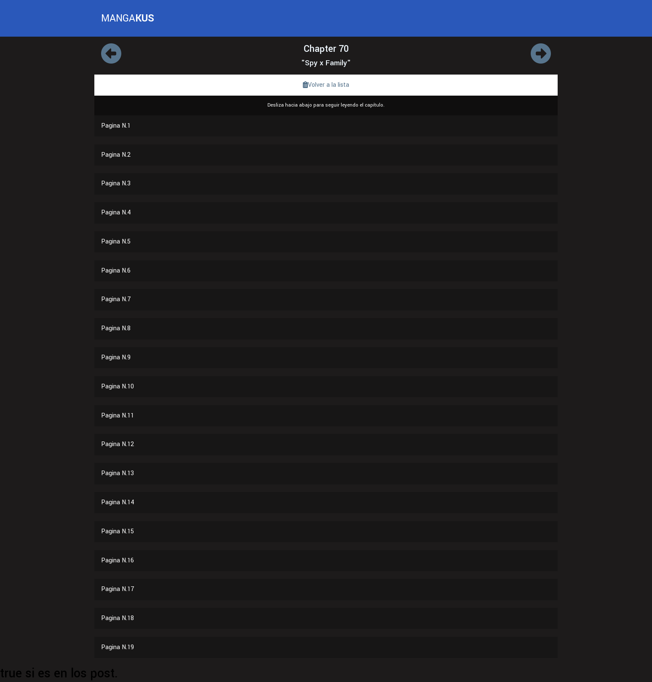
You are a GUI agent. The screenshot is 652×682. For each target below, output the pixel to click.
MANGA (127, 18)
